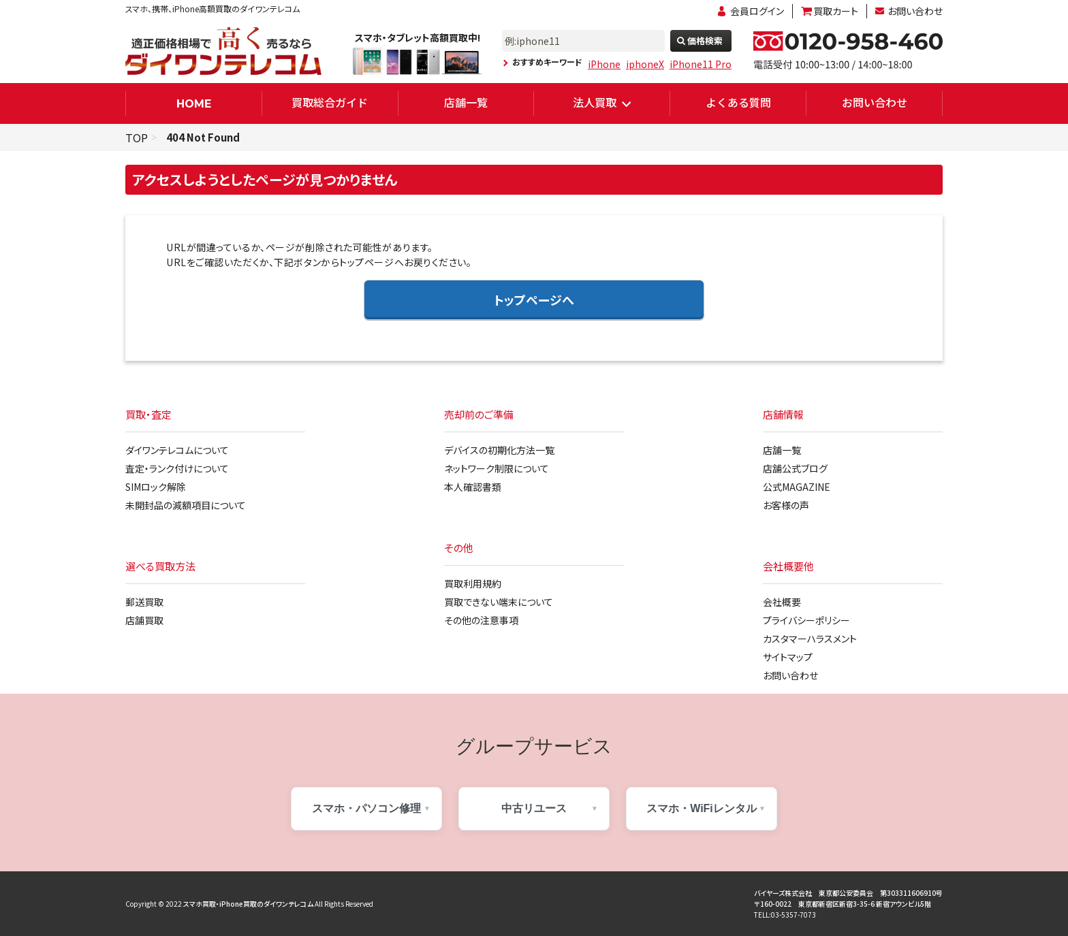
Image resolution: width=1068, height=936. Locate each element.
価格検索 (705, 40)
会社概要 (782, 602)
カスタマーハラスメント (810, 638)
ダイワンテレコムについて (177, 450)
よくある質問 (738, 102)
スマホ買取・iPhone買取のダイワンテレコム (248, 904)
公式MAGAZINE (796, 487)
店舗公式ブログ (795, 468)
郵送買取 (144, 602)
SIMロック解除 (155, 487)
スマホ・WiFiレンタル (701, 808)
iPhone (604, 64)
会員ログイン (757, 11)
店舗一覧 (466, 102)
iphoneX (645, 64)
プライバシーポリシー (806, 620)
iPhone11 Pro (701, 64)
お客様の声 (786, 505)
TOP (136, 137)
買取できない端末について (498, 602)
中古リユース (534, 808)
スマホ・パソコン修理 (366, 808)
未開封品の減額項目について (185, 505)
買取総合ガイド (330, 102)
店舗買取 (144, 620)
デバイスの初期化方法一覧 (499, 450)
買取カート (835, 11)
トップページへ (534, 299)
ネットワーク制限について (496, 468)
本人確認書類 (472, 487)
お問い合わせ (915, 11)
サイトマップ (788, 657)
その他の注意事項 (481, 620)
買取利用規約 (472, 583)
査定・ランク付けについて (177, 468)
